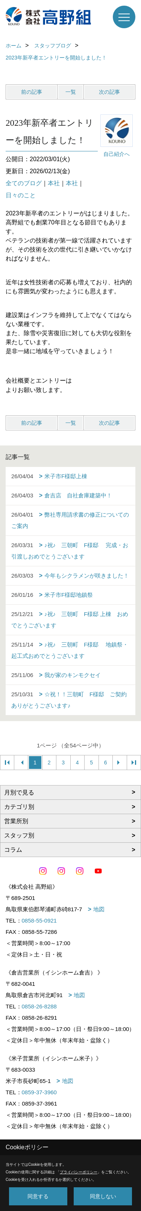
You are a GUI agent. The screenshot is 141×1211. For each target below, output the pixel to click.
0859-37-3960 (39, 1092)
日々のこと (21, 195)
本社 (54, 183)
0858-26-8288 (39, 1006)
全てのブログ (24, 183)
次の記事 (109, 92)
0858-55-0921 (39, 920)
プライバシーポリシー (78, 1172)
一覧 (70, 92)
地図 (99, 909)
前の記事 (31, 92)
